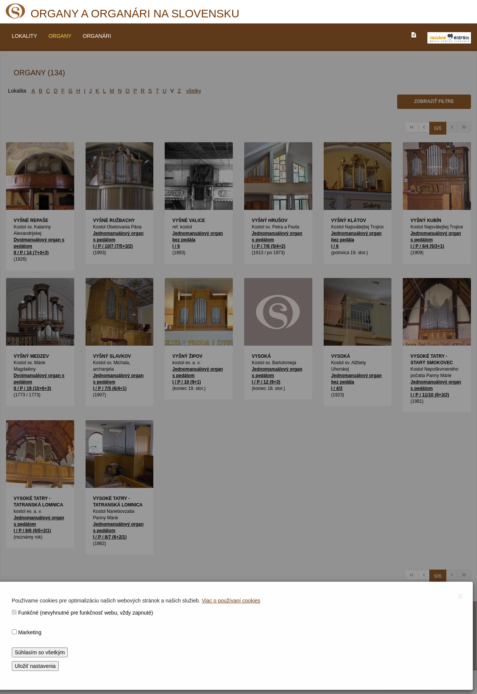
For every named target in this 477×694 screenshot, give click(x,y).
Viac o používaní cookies (231, 601)
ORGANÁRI (97, 36)
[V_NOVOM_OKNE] (449, 37)
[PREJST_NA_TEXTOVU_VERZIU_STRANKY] (414, 34)
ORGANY (60, 36)
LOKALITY (24, 36)
